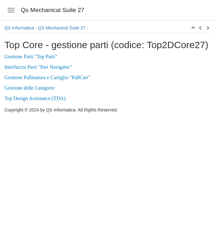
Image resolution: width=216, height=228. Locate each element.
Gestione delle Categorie (29, 88)
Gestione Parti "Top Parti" (30, 56)
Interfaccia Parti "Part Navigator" (38, 67)
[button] (193, 28)
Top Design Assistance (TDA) (34, 98)
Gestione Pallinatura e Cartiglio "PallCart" (47, 77)
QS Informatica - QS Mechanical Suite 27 (44, 27)
